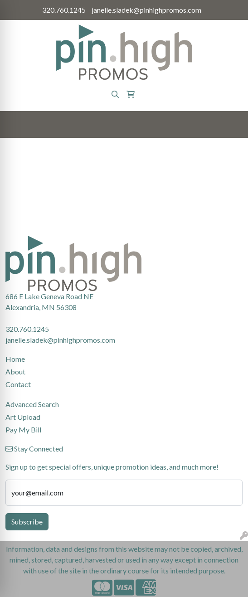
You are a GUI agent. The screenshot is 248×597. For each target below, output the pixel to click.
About (15, 371)
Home (15, 358)
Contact (18, 384)
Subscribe (27, 521)
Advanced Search (32, 404)
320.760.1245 (64, 9)
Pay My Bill (23, 429)
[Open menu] (230, 125)
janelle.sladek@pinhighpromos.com (146, 9)
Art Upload (22, 417)
